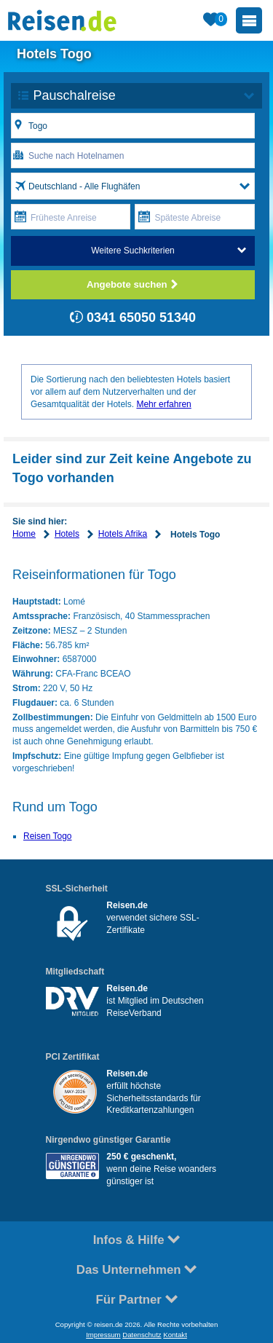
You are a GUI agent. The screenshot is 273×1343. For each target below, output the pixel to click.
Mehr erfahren (163, 404)
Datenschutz (141, 1335)
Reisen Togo (47, 836)
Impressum (103, 1335)
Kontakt (175, 1335)
